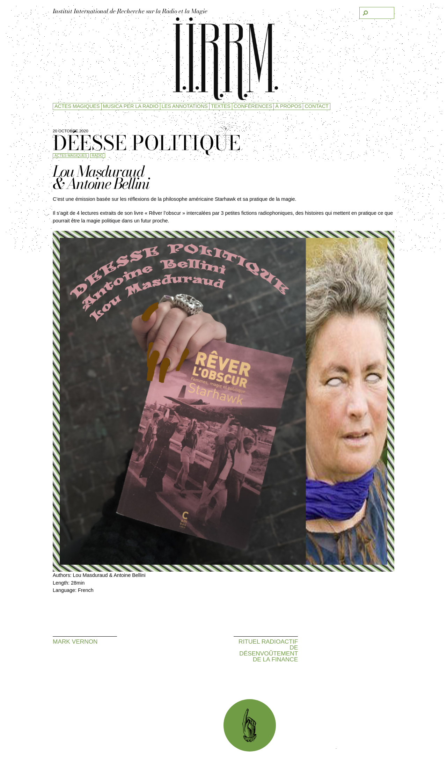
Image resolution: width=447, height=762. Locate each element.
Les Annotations (185, 106)
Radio (97, 155)
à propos (288, 106)
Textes (220, 106)
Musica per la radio (131, 106)
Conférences (253, 106)
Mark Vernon (75, 641)
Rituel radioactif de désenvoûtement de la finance (268, 650)
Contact (316, 106)
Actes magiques (77, 106)
